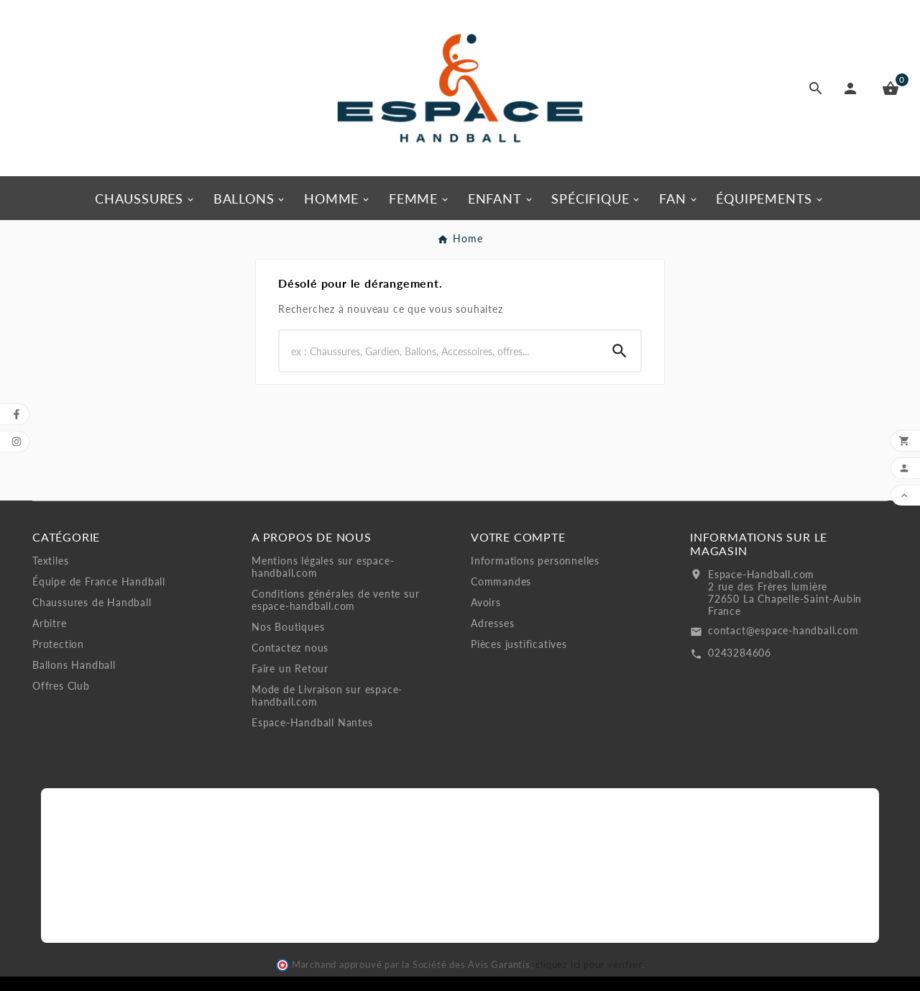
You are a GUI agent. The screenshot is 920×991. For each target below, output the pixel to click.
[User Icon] (853, 88)
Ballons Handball (74, 665)
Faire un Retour (290, 668)
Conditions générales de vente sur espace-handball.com (335, 600)
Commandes (501, 581)
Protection (58, 644)
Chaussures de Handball (92, 602)
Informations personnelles (535, 560)
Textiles (50, 560)
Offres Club (61, 686)
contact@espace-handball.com (783, 630)
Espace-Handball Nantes (312, 722)
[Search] (439, 351)
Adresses (492, 623)
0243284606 (739, 653)
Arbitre (49, 623)
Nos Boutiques (288, 627)
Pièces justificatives (519, 644)
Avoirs (486, 602)
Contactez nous (290, 647)
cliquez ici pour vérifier (588, 964)
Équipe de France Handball (98, 581)
